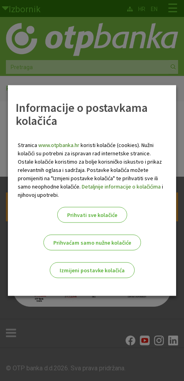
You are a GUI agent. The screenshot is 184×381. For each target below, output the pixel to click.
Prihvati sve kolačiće (92, 215)
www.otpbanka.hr (58, 145)
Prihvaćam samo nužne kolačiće (92, 242)
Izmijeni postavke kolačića (92, 270)
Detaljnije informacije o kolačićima (121, 186)
